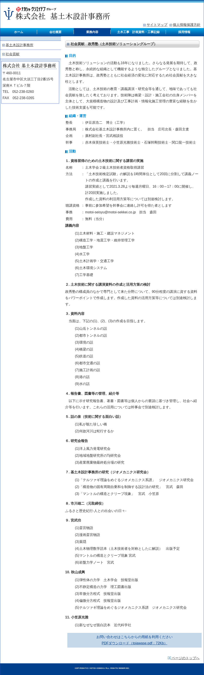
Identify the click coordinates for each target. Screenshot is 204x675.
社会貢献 (12, 54)
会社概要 (55, 32)
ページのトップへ (183, 658)
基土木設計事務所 (19, 45)
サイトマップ (157, 25)
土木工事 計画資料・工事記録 (138, 32)
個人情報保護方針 (187, 25)
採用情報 (184, 32)
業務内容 (92, 32)
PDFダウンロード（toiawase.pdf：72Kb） (134, 643)
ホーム (18, 32)
